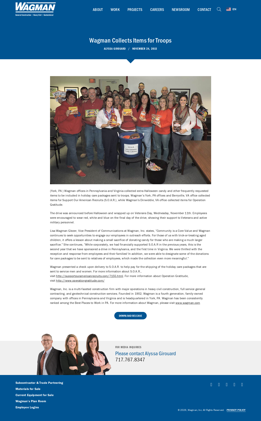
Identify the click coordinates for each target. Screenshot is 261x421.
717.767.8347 (130, 359)
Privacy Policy (236, 410)
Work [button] (115, 9)
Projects (135, 9)
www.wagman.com (187, 303)
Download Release (130, 315)
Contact (204, 9)
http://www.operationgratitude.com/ (80, 280)
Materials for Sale (28, 389)
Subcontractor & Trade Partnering (39, 383)
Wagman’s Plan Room (31, 401)
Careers (157, 9)
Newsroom (181, 9)
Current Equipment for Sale (35, 395)
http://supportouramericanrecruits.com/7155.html (89, 276)
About (98, 9)
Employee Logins (27, 407)
